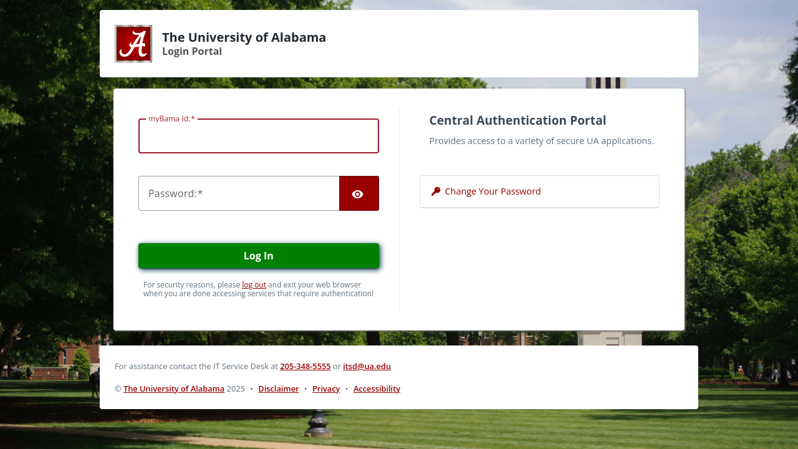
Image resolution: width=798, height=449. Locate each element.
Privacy (326, 388)
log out (254, 284)
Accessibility (376, 388)
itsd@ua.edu (367, 366)
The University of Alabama (173, 388)
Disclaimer (278, 388)
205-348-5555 (305, 366)
